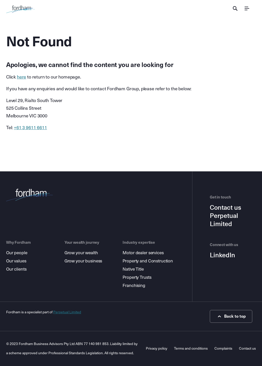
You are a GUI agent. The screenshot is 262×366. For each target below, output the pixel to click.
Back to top (231, 316)
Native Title (133, 269)
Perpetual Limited (224, 220)
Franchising (134, 285)
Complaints (223, 348)
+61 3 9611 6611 (30, 127)
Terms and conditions (191, 348)
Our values (16, 261)
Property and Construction (148, 261)
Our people (16, 253)
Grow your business (83, 261)
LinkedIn (222, 255)
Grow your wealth (81, 253)
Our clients (16, 269)
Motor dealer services (143, 253)
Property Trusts (137, 277)
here (21, 77)
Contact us (225, 208)
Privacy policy (156, 348)
